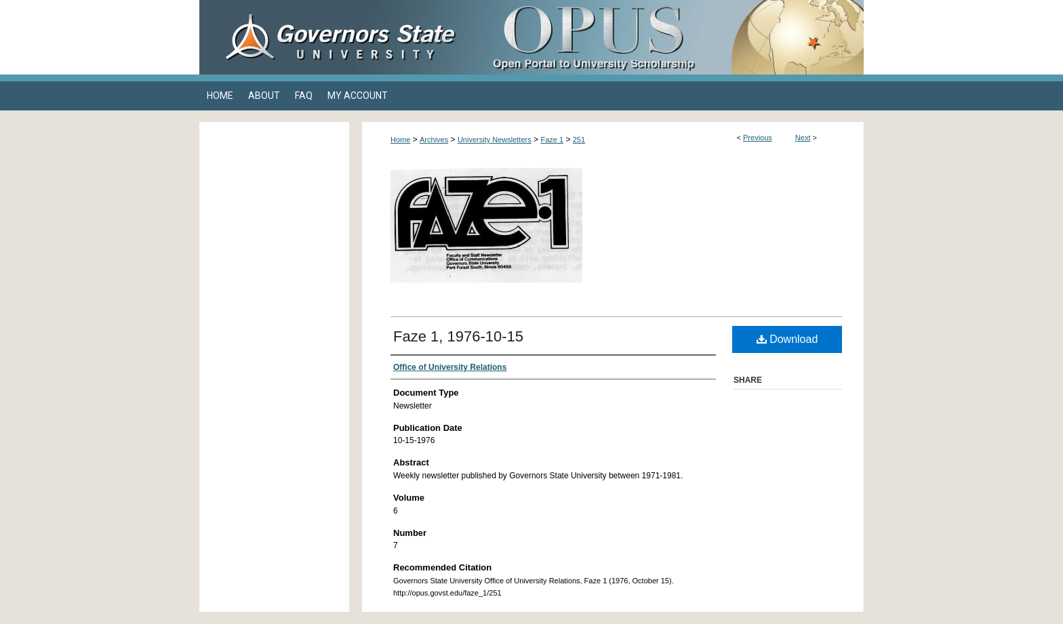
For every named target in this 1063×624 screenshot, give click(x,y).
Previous (757, 137)
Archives (434, 140)
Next (803, 137)
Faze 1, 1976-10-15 (458, 336)
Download (787, 339)
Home (400, 140)
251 (579, 140)
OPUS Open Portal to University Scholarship (667, 37)
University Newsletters (495, 140)
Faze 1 (551, 140)
